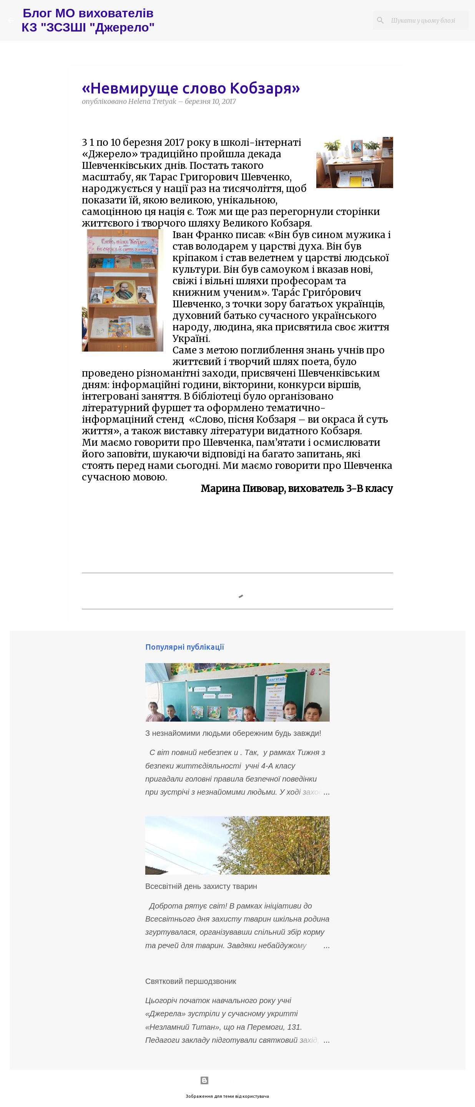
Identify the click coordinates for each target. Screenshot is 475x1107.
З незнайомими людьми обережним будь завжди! (233, 733)
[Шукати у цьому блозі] (428, 20)
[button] (86, 119)
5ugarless (279, 1096)
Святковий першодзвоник (190, 981)
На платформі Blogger (237, 1080)
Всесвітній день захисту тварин (201, 886)
